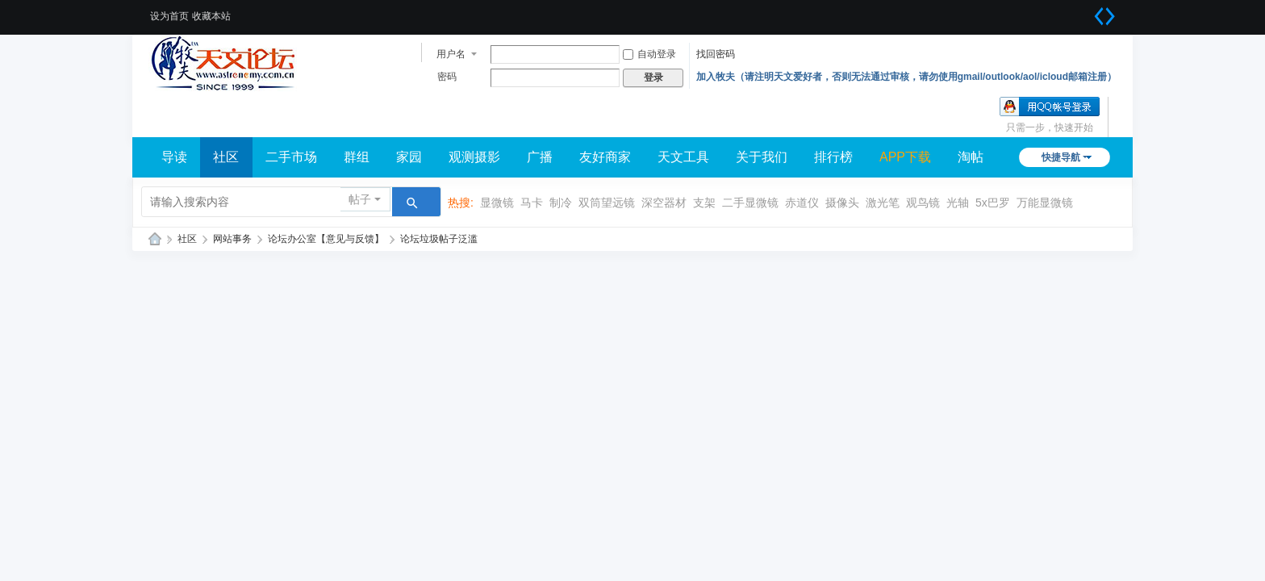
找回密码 (715, 54)
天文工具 (683, 157)
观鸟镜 (923, 202)
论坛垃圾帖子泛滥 (439, 239)
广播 (540, 157)
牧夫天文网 (154, 239)
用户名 (451, 54)
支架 (704, 202)
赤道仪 (802, 202)
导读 (174, 157)
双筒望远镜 (606, 202)
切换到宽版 (1104, 16)
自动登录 (649, 54)
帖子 (360, 199)
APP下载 (905, 157)
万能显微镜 (1045, 202)
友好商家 (605, 157)
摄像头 (842, 202)
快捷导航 (1061, 157)
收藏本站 (211, 16)
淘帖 (970, 157)
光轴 (957, 202)
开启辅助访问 (1084, 11)
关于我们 (761, 157)
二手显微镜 (750, 202)
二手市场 (291, 157)
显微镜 (497, 202)
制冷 (560, 202)
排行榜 (833, 157)
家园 (409, 157)
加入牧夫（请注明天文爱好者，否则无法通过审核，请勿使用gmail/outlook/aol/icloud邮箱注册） (906, 76)
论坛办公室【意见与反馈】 (326, 239)
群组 (356, 157)
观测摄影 (474, 157)
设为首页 (169, 16)
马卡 (531, 202)
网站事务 (232, 239)
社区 (226, 157)
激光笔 (883, 202)
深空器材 (664, 202)
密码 (447, 76)
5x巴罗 (992, 202)
